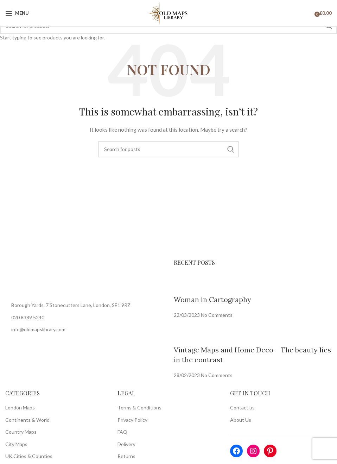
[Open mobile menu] (17, 13)
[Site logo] (168, 12)
